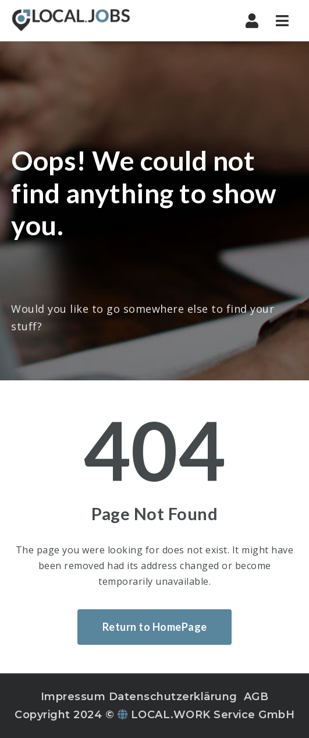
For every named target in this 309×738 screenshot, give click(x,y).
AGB (256, 696)
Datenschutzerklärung (173, 696)
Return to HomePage (154, 626)
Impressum (73, 696)
